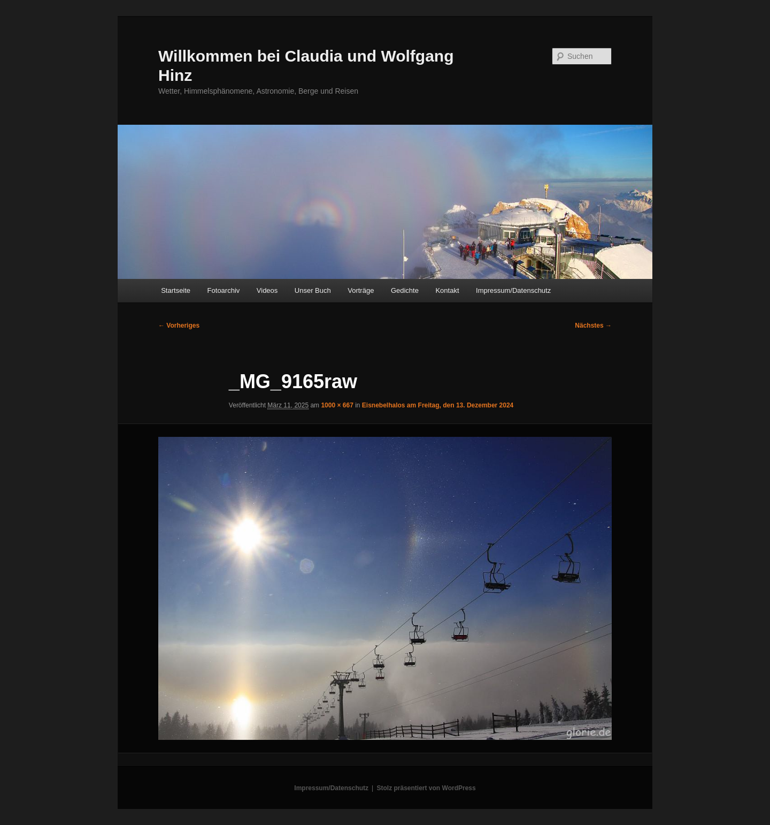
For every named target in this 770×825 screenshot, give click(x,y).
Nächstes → (593, 325)
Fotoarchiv (223, 290)
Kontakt (447, 290)
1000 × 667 (337, 405)
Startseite (175, 290)
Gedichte (405, 290)
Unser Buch (313, 290)
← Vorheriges (178, 325)
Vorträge (361, 290)
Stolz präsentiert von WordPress (426, 788)
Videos (267, 290)
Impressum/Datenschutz (513, 290)
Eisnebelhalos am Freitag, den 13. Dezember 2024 (437, 405)
